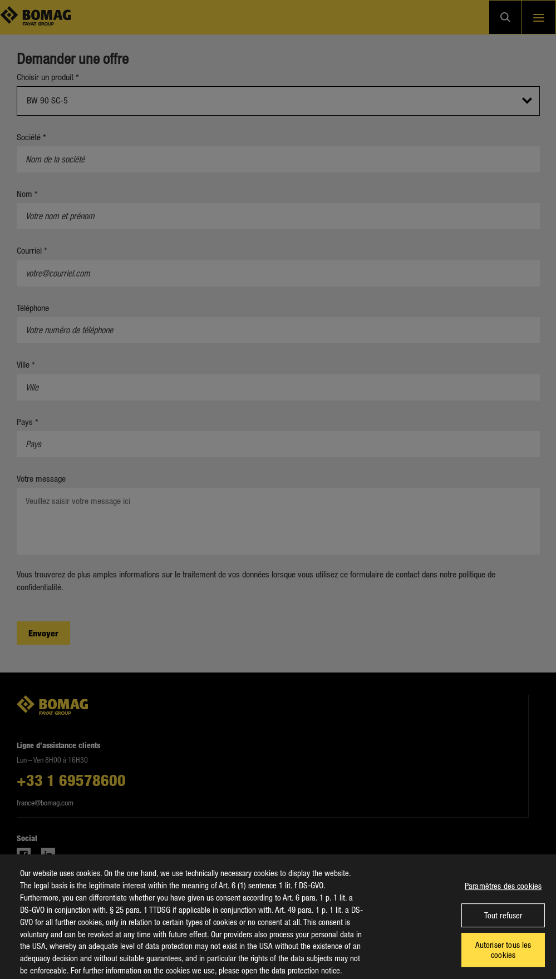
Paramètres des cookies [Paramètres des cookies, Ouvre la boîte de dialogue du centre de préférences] (503, 893)
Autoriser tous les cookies (503, 957)
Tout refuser (503, 923)
